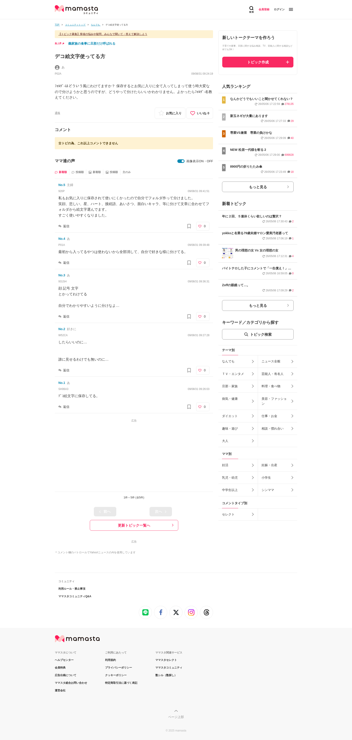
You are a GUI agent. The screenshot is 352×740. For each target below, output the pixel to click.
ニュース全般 (271, 361)
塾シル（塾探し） (166, 675)
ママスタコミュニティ (168, 667)
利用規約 (110, 660)
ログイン (279, 9)
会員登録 (264, 9)
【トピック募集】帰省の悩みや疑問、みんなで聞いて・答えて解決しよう (102, 34)
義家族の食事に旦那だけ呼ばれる (91, 43)
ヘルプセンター (64, 660)
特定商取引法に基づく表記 (121, 683)
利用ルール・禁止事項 (71, 588)
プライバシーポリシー (118, 667)
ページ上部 (176, 717)
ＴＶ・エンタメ (233, 374)
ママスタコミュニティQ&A (74, 596)
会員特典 (60, 667)
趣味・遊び (230, 428)
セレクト (228, 514)
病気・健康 (230, 398)
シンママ (268, 490)
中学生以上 (230, 490)
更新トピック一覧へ (134, 525)
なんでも (228, 361)
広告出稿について (65, 675)
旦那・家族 (230, 386)
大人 (225, 441)
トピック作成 (258, 62)
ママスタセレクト (166, 660)
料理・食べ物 (271, 386)
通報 (57, 113)
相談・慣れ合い (273, 428)
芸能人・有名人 (273, 374)
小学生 (266, 477)
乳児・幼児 (230, 477)
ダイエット (230, 416)
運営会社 (60, 690)
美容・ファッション (274, 401)
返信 (66, 226)
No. (61, 185)
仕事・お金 (269, 416)
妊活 (225, 465)
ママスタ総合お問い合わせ (71, 683)
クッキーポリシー (116, 675)
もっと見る (258, 187)
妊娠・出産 (269, 465)
